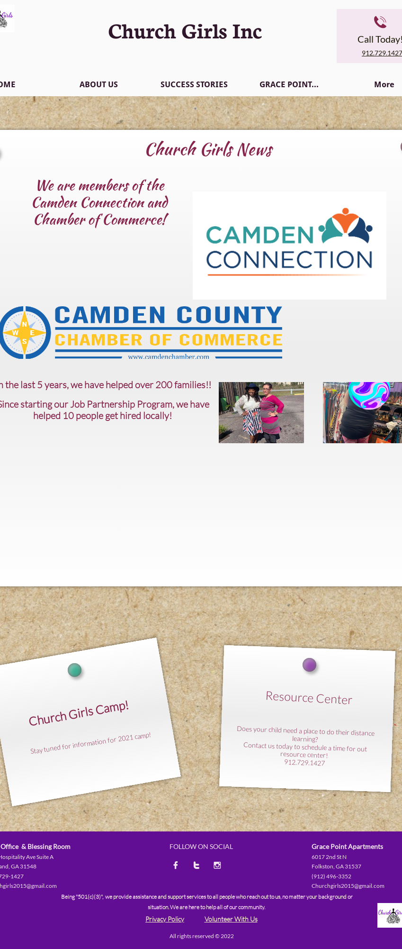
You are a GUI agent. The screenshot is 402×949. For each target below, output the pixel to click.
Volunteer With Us (231, 919)
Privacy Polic (163, 919)
